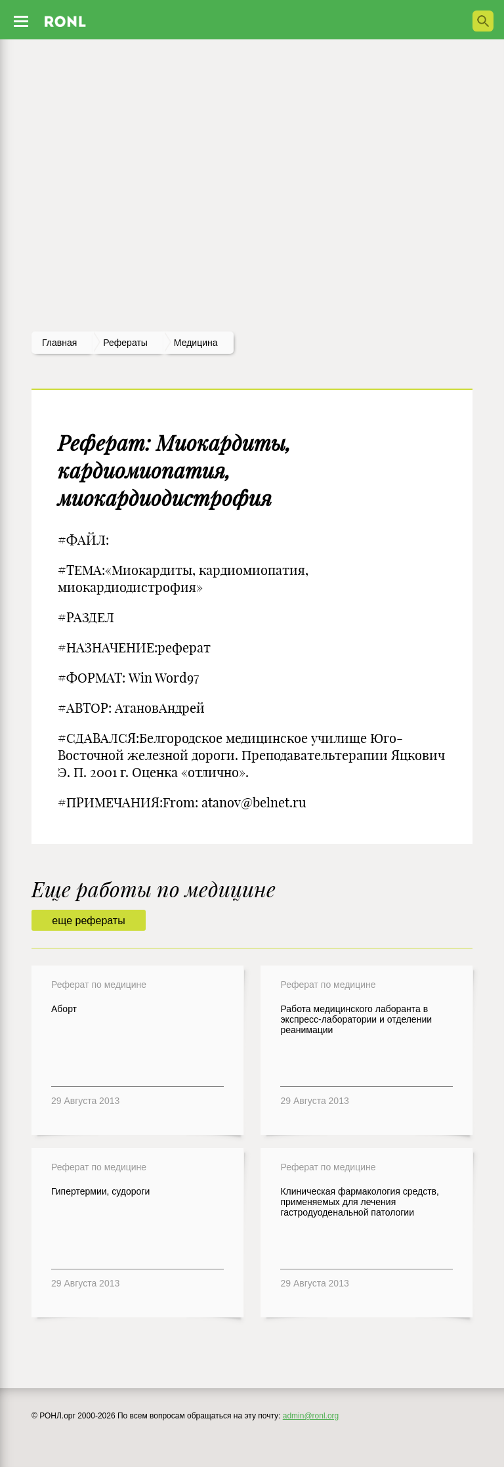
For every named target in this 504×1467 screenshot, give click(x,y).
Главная (59, 342)
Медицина (196, 342)
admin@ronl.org (311, 1415)
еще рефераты (88, 920)
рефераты (125, 342)
